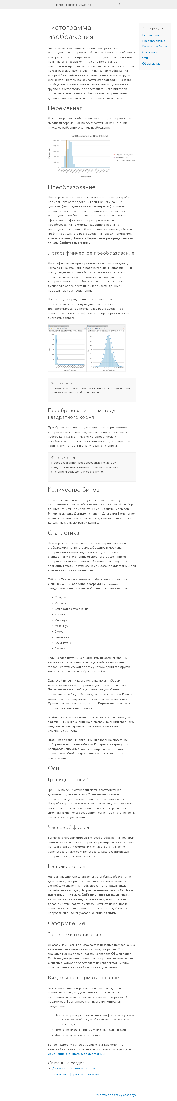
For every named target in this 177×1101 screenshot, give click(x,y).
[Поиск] (119, 4)
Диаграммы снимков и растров (73, 1067)
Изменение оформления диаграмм (75, 1073)
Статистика (149, 52)
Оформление (151, 63)
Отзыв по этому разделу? (118, 1094)
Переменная (150, 35)
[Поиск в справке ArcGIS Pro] (85, 5)
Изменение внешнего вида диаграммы (76, 1053)
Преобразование (153, 40)
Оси (145, 58)
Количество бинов (154, 46)
